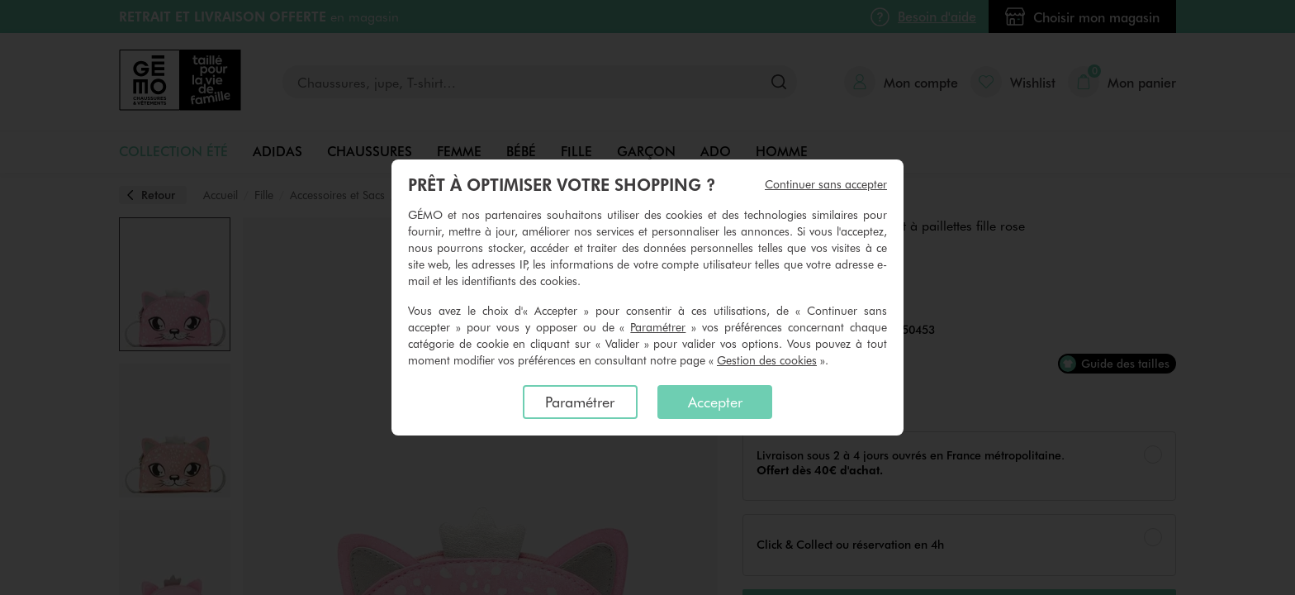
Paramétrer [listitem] (579, 402)
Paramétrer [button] (657, 327)
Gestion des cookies (767, 360)
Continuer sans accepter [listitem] (826, 184)
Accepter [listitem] (715, 402)
